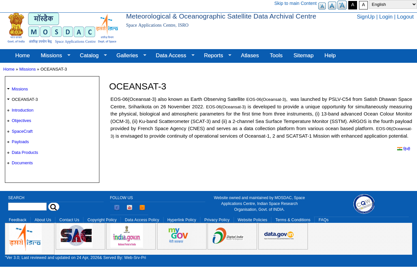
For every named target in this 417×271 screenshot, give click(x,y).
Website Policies (252, 220)
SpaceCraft (22, 131)
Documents (22, 162)
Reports (214, 55)
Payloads (20, 141)
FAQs (324, 220)
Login (386, 17)
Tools (276, 55)
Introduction (23, 110)
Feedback (17, 220)
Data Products (25, 152)
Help (330, 55)
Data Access (172, 55)
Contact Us (69, 220)
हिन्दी (403, 149)
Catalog (90, 55)
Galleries (128, 55)
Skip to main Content (295, 3)
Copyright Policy (102, 220)
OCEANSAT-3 (25, 99)
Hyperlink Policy (181, 220)
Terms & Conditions (292, 220)
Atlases (250, 55)
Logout (405, 17)
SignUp (366, 17)
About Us (43, 220)
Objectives (21, 120)
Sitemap (304, 55)
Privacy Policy (216, 220)
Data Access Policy (142, 220)
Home (22, 55)
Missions (52, 55)
